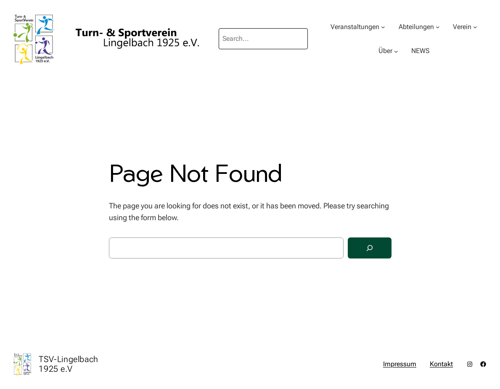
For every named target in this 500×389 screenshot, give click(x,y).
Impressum (399, 364)
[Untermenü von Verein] (475, 27)
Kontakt (441, 364)
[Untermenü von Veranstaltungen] (383, 27)
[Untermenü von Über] (396, 51)
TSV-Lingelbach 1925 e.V (68, 364)
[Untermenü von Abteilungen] (438, 27)
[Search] (370, 248)
